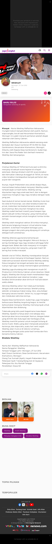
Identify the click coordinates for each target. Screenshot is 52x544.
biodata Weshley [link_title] (32, 436)
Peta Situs (11, 509)
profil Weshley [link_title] (20, 431)
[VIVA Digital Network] (33, 523)
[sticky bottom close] (50, 535)
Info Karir (26, 514)
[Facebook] (19, 504)
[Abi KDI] (26, 411)
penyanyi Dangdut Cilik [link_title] (12, 436)
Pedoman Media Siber (14, 512)
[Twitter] (23, 504)
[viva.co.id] (10, 526)
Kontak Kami (32, 509)
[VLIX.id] (20, 526)
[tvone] (36, 526)
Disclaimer (42, 512)
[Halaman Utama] (8, 50)
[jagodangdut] (35, 530)
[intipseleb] (25, 530)
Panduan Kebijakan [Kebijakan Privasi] (30, 512)
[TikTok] (49, 93)
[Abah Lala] (9, 411)
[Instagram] (45, 93)
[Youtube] (32, 504)
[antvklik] (16, 530)
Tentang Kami (21, 509)
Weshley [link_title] (7, 431)
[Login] (39, 50)
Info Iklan (41, 509)
